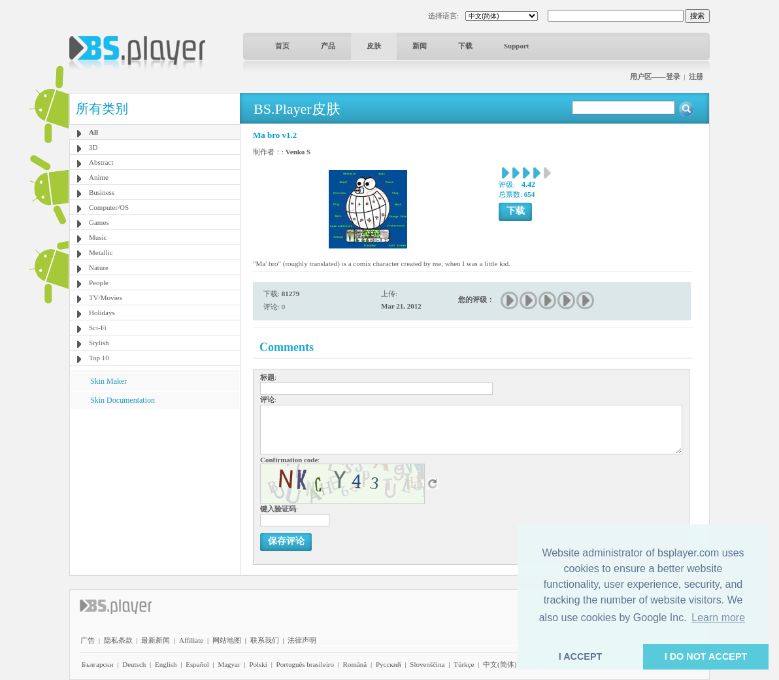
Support (516, 46)
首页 (282, 46)
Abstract (101, 162)
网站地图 (226, 640)
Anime (98, 177)
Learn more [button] (718, 617)
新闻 (419, 46)
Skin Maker (108, 381)
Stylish (99, 343)
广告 (87, 640)
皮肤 (374, 46)
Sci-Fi (98, 328)
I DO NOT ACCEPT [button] (706, 656)
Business (101, 192)
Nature (98, 267)
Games (99, 222)
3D (93, 147)
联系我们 (264, 640)
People (98, 282)
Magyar (229, 664)
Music (98, 237)
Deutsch (134, 664)
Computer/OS (109, 207)
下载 (465, 46)
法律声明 (302, 640)
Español (197, 664)
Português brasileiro (305, 664)
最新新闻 (155, 640)
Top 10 (99, 358)
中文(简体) (499, 664)
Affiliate (191, 640)
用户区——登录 (655, 76)
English (166, 664)
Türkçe (464, 664)
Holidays (102, 312)
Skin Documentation (122, 400)
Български (98, 664)
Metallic (101, 252)
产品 (328, 46)
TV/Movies (105, 297)
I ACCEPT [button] (581, 656)
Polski (258, 664)
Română (355, 664)
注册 (696, 76)
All (93, 132)
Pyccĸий (388, 664)
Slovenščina (427, 664)
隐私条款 (118, 640)
